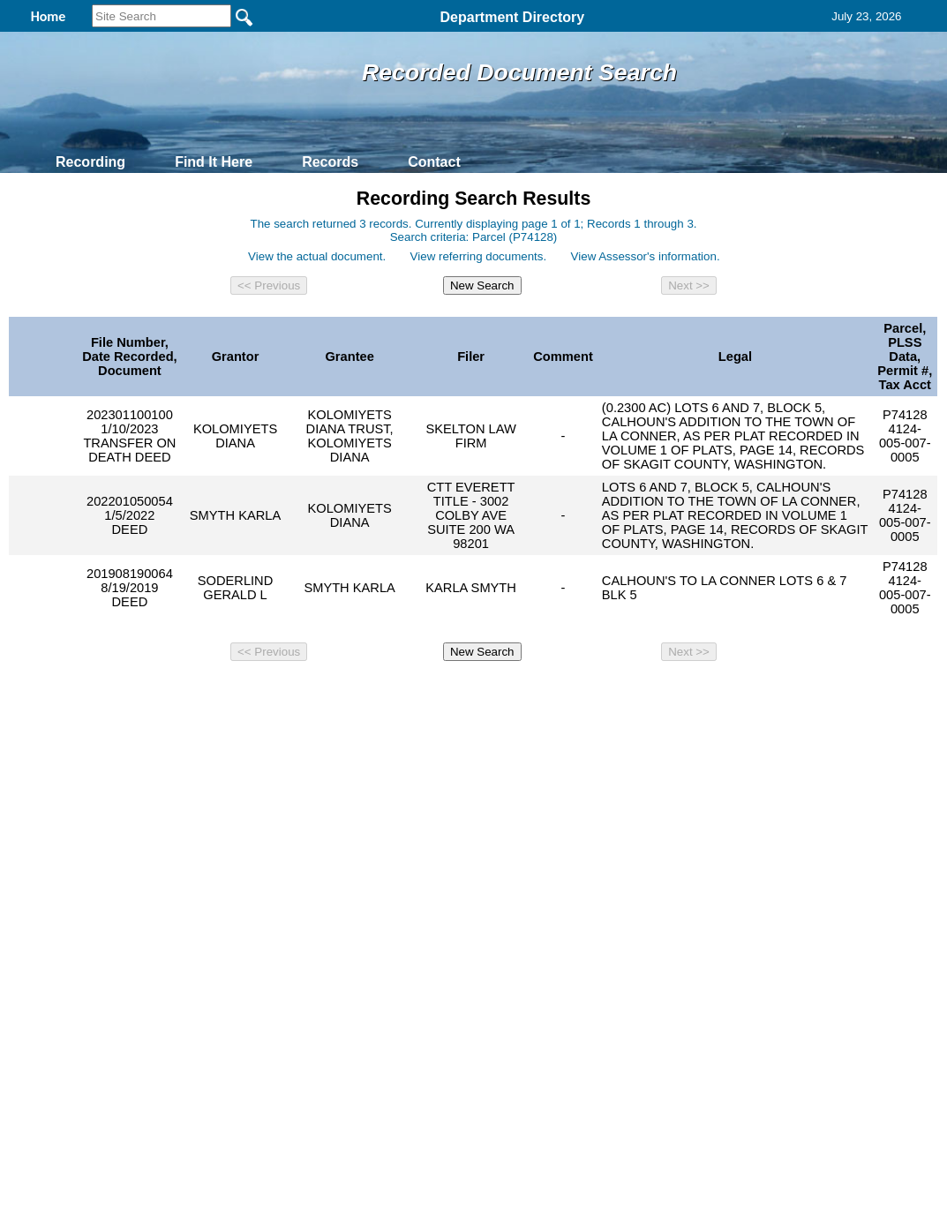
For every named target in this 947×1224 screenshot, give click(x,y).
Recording (90, 161)
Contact (434, 161)
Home (302, 695)
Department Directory (512, 17)
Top (179, 695)
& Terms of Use (532, 695)
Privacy (466, 695)
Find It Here (213, 161)
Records (330, 161)
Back (233, 695)
